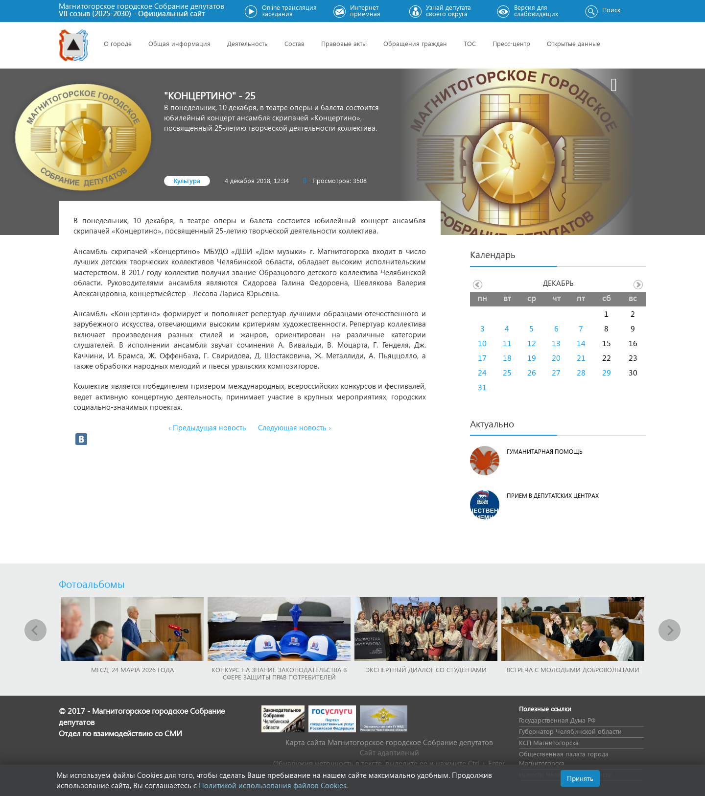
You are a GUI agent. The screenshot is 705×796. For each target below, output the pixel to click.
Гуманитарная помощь (545, 451)
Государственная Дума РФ (557, 720)
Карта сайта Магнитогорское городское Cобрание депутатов (389, 742)
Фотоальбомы (92, 583)
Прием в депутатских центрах (553, 495)
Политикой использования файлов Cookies (272, 785)
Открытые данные (573, 43)
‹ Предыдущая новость (207, 427)
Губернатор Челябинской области (570, 731)
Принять (580, 778)
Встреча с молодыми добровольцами (573, 669)
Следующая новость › (294, 427)
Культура (187, 180)
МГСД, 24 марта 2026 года (132, 669)
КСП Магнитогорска (549, 742)
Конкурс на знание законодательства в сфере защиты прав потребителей (279, 673)
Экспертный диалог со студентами (426, 669)
